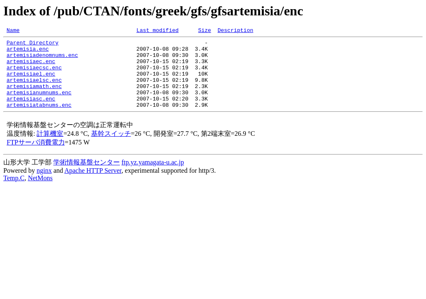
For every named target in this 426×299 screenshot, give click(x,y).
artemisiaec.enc (31, 67)
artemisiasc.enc (31, 112)
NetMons (40, 192)
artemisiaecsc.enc (34, 74)
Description (235, 31)
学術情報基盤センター (86, 177)
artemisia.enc (28, 52)
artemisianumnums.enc (39, 104)
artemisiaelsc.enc (34, 89)
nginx (44, 185)
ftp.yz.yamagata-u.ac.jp (152, 177)
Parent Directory (33, 45)
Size (204, 31)
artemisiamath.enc (34, 97)
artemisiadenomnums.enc (42, 60)
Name (13, 31)
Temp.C (14, 192)
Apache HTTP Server (92, 185)
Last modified (157, 31)
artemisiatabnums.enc (39, 119)
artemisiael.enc (31, 82)
